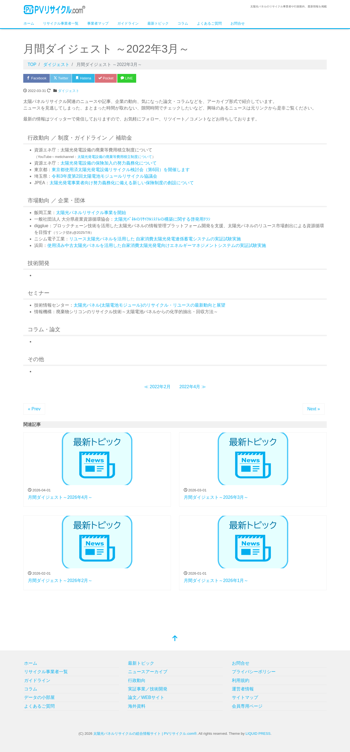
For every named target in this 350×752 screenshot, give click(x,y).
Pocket (108, 78)
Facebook (37, 78)
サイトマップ (245, 697)
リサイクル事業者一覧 (60, 23)
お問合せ (238, 23)
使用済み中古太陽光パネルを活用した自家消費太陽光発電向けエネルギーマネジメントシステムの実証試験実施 (156, 245)
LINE (129, 78)
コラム (182, 23)
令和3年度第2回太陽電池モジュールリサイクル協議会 (104, 176)
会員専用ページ (247, 706)
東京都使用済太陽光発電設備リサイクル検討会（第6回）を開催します (121, 169)
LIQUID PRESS (258, 733)
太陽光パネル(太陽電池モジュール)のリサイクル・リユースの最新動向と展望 (149, 305)
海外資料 (136, 706)
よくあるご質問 (209, 23)
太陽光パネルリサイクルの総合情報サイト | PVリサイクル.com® (145, 733)
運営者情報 (243, 689)
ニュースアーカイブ (147, 671)
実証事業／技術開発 (147, 689)
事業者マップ (98, 23)
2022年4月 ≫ (192, 386)
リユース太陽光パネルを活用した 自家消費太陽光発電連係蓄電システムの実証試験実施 (155, 239)
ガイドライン (128, 23)
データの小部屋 (39, 697)
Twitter (61, 78)
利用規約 (240, 680)
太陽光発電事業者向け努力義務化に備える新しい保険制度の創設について (121, 182)
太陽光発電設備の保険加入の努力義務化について (108, 163)
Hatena (85, 78)
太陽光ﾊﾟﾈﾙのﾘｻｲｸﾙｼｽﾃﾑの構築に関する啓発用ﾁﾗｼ (162, 219)
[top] (175, 638)
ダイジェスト (68, 91)
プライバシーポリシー (254, 671)
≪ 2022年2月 (157, 386)
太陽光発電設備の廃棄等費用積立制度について (114, 157)
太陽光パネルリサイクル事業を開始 (91, 212)
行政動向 (136, 680)
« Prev (34, 409)
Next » (313, 409)
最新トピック (158, 23)
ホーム (29, 23)
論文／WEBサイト (146, 697)
